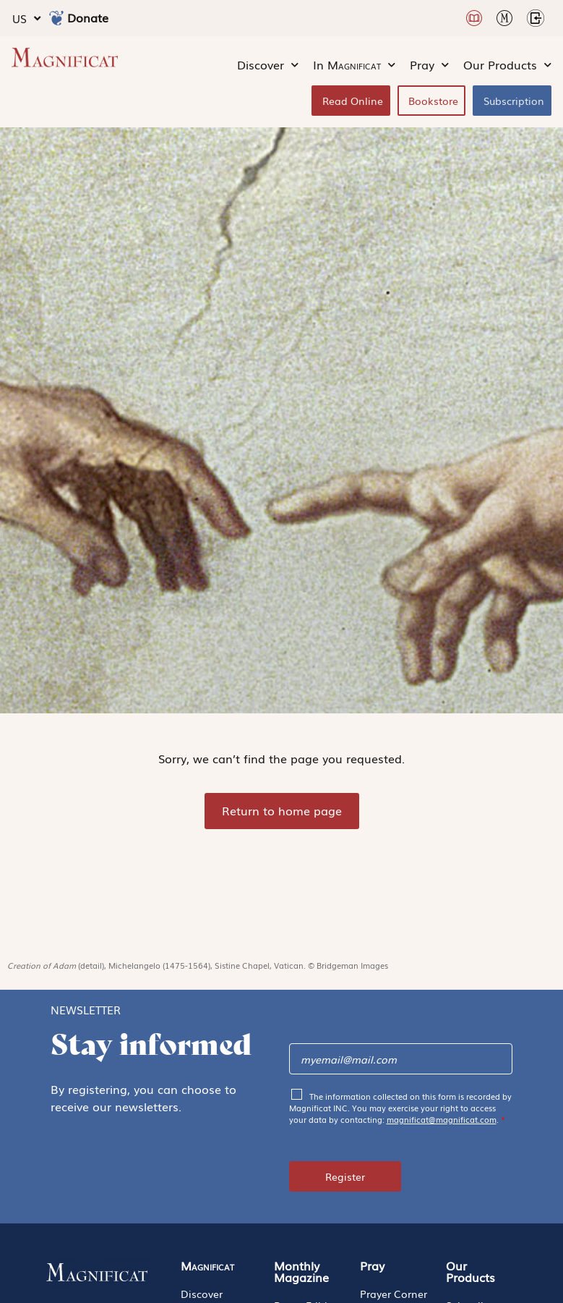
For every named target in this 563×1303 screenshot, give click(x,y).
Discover (267, 65)
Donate (87, 17)
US (26, 18)
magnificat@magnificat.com (442, 1119)
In (354, 65)
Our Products (507, 65)
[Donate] (56, 18)
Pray (429, 65)
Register (345, 1176)
